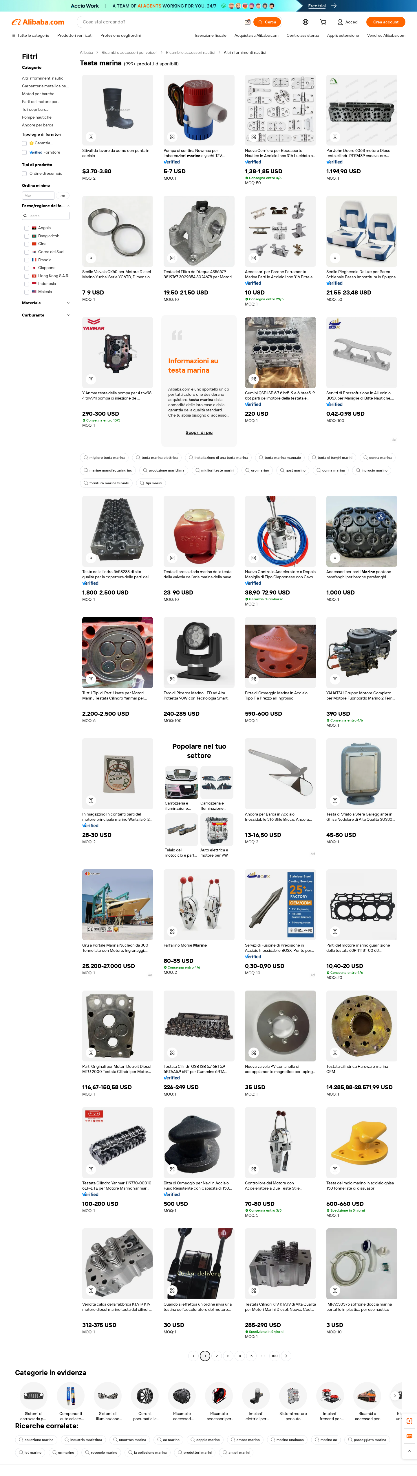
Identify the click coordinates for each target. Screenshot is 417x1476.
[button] (247, 22)
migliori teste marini (214, 470)
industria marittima (83, 1440)
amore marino (245, 1440)
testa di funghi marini (332, 457)
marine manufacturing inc (108, 470)
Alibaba (86, 52)
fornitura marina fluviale (106, 483)
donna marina (377, 457)
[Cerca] (267, 22)
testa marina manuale (280, 457)
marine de (326, 1440)
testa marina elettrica (157, 457)
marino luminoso (287, 1440)
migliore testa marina (104, 457)
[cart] (324, 23)
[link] (409, 1421)
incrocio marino (371, 470)
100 (275, 1356)
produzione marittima (163, 470)
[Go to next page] (286, 1356)
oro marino (257, 470)
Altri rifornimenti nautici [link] (245, 52)
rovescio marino (101, 1452)
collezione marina (36, 1440)
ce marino (168, 1440)
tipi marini (151, 483)
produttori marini (195, 1452)
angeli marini (236, 1452)
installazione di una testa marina (218, 457)
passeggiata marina (367, 1440)
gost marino (293, 470)
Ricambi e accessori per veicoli (129, 52)
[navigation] (44, 704)
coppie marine (205, 1440)
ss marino (63, 1452)
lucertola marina (129, 1440)
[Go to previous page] (193, 1356)
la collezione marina (147, 1452)
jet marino (30, 1452)
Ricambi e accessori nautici (190, 52)
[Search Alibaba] (161, 22)
